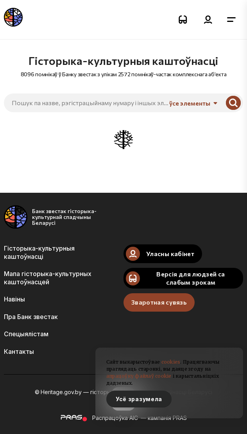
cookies (171, 362)
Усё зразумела (139, 399)
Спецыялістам (26, 334)
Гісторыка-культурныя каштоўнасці (39, 252)
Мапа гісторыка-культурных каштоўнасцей (47, 277)
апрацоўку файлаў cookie (139, 376)
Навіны (14, 299)
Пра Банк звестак (31, 317)
